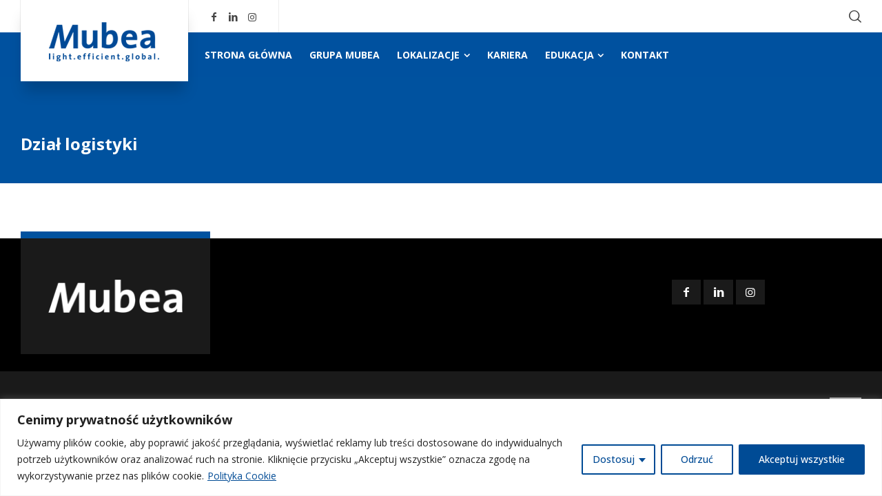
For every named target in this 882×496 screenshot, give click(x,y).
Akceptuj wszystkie (802, 459)
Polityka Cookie (241, 475)
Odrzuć (697, 459)
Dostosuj (614, 459)
